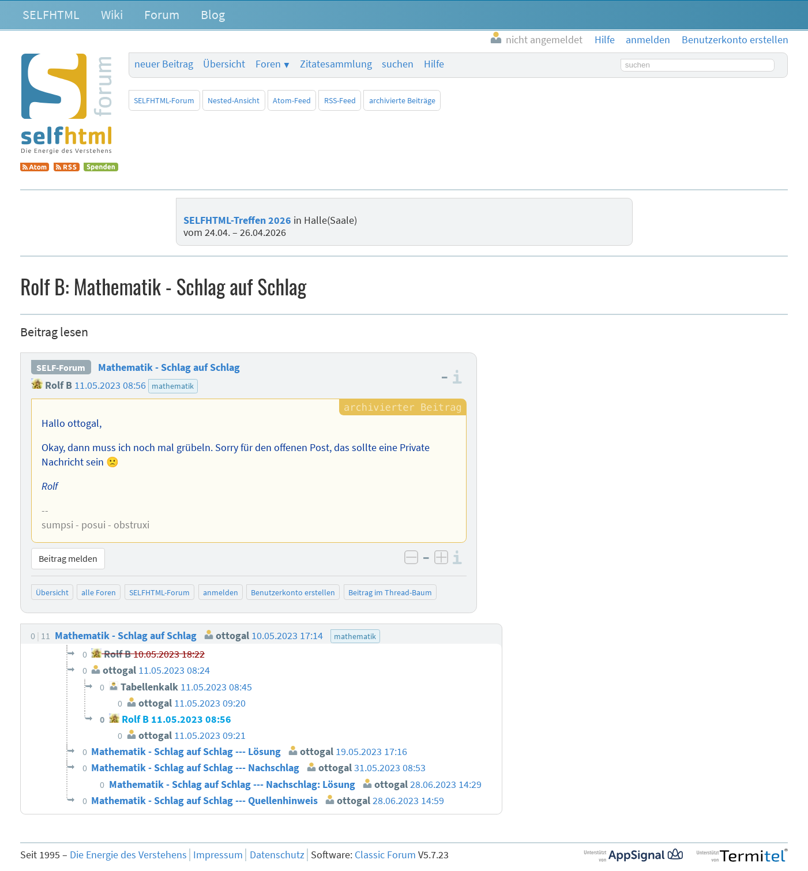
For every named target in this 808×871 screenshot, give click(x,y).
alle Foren (98, 592)
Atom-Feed (292, 100)
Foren (268, 64)
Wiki (112, 14)
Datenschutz (277, 855)
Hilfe (434, 64)
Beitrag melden (68, 558)
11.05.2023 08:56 (110, 385)
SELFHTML (51, 14)
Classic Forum (385, 855)
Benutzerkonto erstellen (293, 592)
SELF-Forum (60, 367)
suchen (398, 64)
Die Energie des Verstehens (128, 855)
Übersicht (224, 64)
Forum (161, 14)
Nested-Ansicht (234, 100)
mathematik (173, 386)
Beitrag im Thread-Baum (390, 592)
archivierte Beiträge (402, 100)
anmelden (220, 592)
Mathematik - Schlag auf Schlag (169, 367)
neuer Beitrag (163, 64)
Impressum (218, 855)
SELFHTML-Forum (164, 100)
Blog (213, 14)
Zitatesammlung (336, 64)
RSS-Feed (340, 100)
